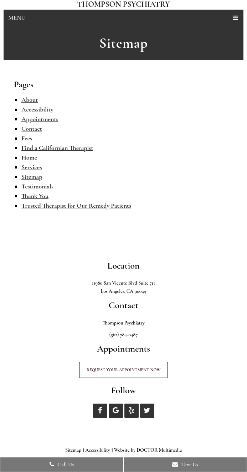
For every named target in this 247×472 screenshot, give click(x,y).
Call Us (62, 464)
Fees (26, 138)
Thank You (34, 196)
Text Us (185, 464)
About (29, 100)
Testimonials (37, 186)
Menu (17, 17)
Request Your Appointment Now (123, 369)
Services (31, 167)
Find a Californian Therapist (57, 148)
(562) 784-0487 (123, 335)
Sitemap (31, 177)
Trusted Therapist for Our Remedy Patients (76, 205)
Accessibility (37, 109)
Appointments (39, 119)
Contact (31, 129)
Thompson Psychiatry (123, 4)
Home (29, 157)
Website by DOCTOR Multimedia (148, 450)
